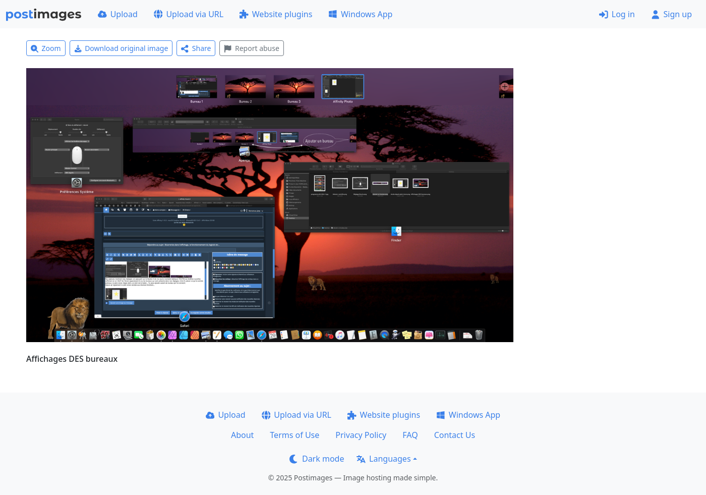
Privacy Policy (360, 435)
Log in (617, 14)
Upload (118, 14)
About (242, 435)
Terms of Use (294, 435)
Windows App (360, 14)
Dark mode (316, 458)
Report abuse (251, 48)
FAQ (410, 435)
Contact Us (454, 435)
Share (196, 48)
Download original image (121, 48)
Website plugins (276, 14)
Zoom (46, 48)
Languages (383, 458)
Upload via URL (188, 14)
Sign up (671, 14)
